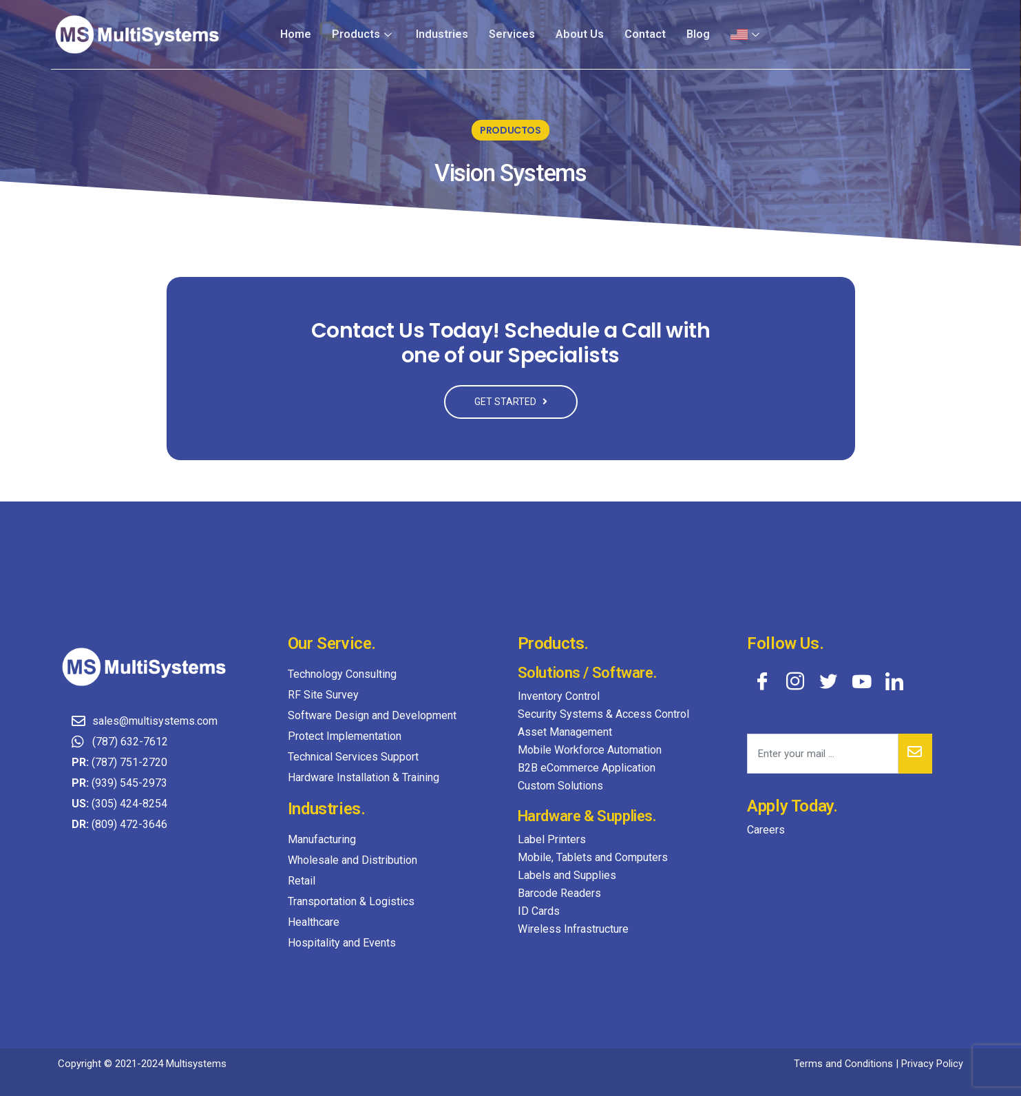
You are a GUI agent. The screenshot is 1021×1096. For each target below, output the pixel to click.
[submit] (915, 754)
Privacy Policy (932, 1063)
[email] (822, 754)
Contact (645, 34)
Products (366, 34)
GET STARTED (510, 401)
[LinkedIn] (894, 680)
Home (298, 34)
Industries (443, 34)
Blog (698, 34)
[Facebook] (762, 680)
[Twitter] (828, 680)
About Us (580, 34)
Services (513, 34)
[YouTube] (861, 680)
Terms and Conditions (843, 1063)
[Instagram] (795, 680)
